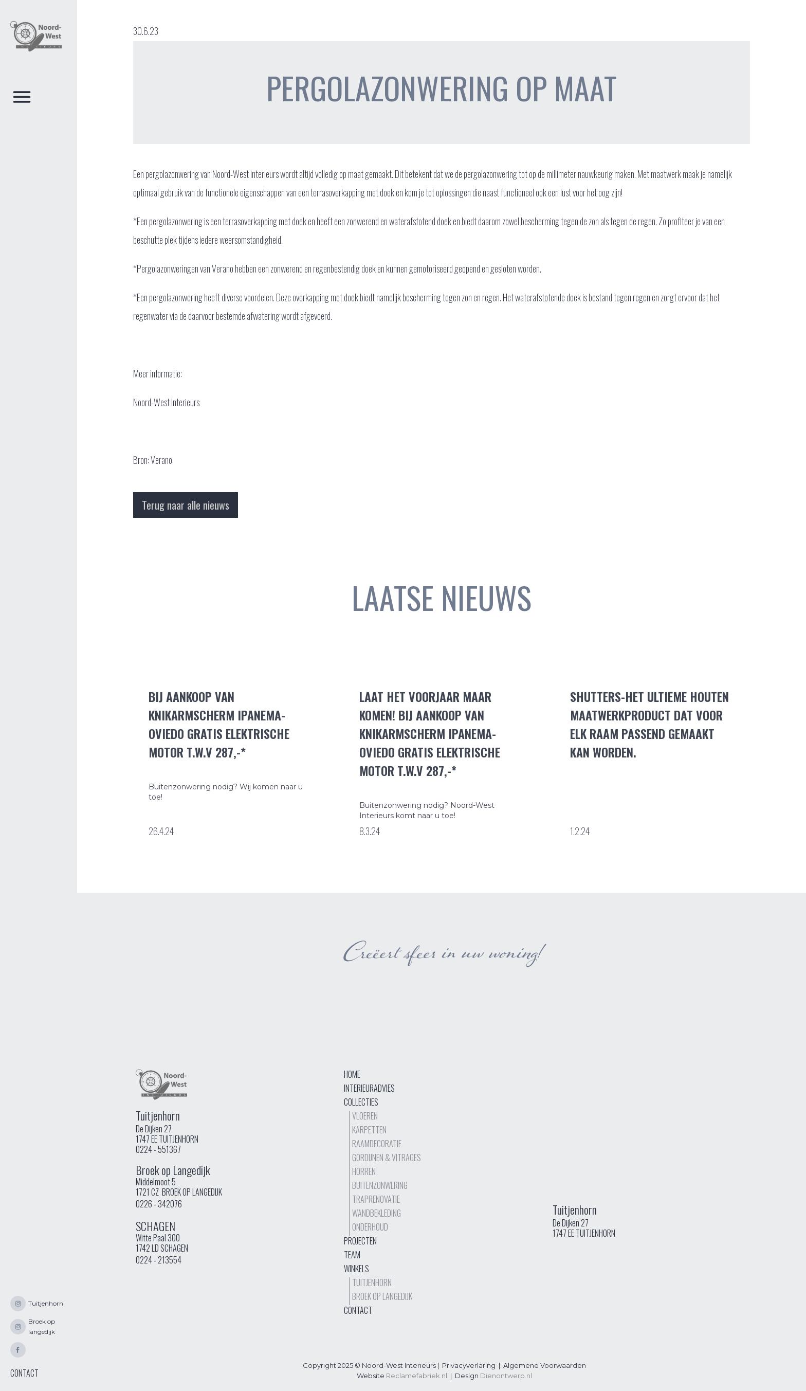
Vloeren (365, 1116)
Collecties (361, 1102)
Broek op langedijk (382, 1296)
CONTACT (24, 1373)
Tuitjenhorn (372, 1282)
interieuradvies (369, 1088)
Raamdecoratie (376, 1144)
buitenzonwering (380, 1185)
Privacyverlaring (469, 1365)
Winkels (356, 1268)
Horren (364, 1171)
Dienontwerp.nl (506, 1375)
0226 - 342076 (159, 1204)
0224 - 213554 (158, 1260)
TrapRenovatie (376, 1199)
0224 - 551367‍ (158, 1149)
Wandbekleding (376, 1213)
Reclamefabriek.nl (416, 1375)
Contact (358, 1310)
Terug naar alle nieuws (185, 505)
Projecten (360, 1241)
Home (352, 1074)
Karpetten (369, 1130)
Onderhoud (370, 1227)
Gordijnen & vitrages (386, 1157)
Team (352, 1255)
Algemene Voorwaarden (544, 1365)
